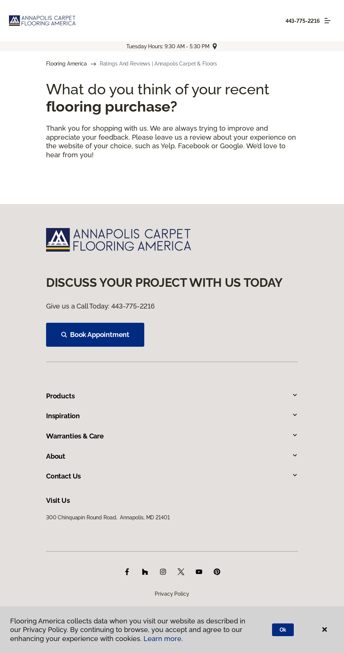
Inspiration (172, 416)
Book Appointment (95, 334)
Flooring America (66, 64)
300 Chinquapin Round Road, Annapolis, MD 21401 (107, 517)
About (172, 456)
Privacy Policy (172, 594)
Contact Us (172, 476)
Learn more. (163, 639)
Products (172, 396)
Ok (283, 630)
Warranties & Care (172, 436)
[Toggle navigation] (327, 20)
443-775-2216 (303, 21)
